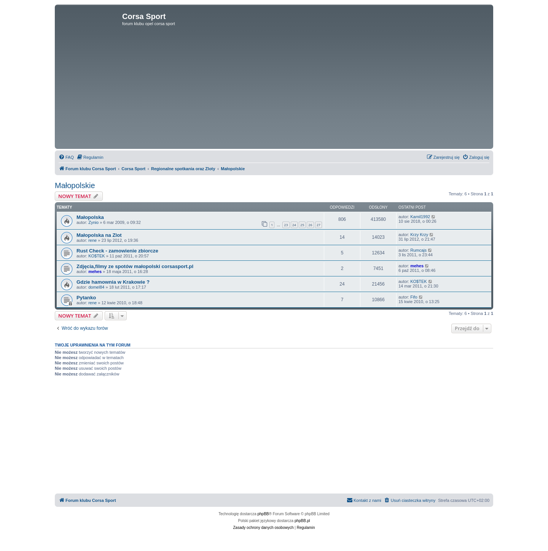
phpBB (263, 514)
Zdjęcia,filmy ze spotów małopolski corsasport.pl (134, 266)
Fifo (413, 297)
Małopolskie (75, 185)
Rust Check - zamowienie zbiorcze (117, 251)
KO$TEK (96, 256)
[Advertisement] (274, 90)
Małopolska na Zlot (99, 235)
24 (294, 224)
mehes (95, 271)
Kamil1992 (420, 216)
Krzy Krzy (419, 234)
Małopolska (90, 217)
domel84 (96, 287)
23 (286, 224)
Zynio (93, 222)
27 (318, 224)
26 (310, 224)
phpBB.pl (302, 521)
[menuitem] (66, 157)
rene (92, 240)
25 (302, 224)
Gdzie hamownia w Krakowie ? (113, 282)
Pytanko (86, 297)
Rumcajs (418, 250)
